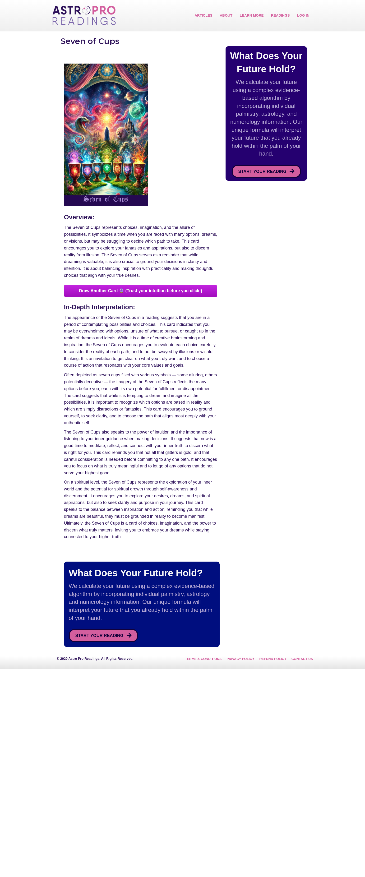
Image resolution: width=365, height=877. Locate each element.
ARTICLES (203, 15)
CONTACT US (302, 866)
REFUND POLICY (272, 866)
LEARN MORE (252, 15)
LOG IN (303, 15)
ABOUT (226, 15)
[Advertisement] (182, 66)
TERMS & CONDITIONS (203, 866)
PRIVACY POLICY (240, 866)
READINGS (280, 15)
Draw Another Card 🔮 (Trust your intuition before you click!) (140, 430)
